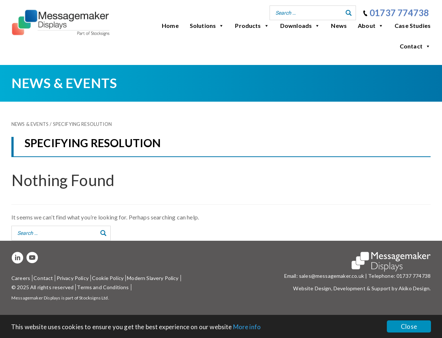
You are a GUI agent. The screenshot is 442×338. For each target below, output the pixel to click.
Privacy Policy (73, 278)
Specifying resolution (82, 124)
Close (409, 326)
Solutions (207, 26)
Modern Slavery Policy (152, 278)
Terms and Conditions (103, 287)
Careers (20, 278)
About (371, 26)
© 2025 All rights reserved (42, 287)
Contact (415, 46)
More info (247, 327)
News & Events (30, 124)
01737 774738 (399, 12)
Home (170, 25)
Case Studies (413, 25)
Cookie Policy (108, 278)
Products (252, 26)
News (339, 25)
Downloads (300, 26)
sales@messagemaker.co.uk (331, 276)
